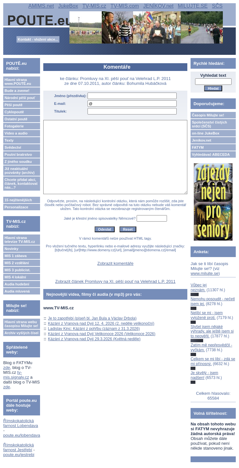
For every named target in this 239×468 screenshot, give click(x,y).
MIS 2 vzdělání (17, 263)
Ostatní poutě (16, 119)
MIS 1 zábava (15, 256)
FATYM (197, 147)
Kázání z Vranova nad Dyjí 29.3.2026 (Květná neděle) (94, 339)
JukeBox (68, 6)
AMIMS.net (41, 6)
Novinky (11, 249)
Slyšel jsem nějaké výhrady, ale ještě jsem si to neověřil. (212, 331)
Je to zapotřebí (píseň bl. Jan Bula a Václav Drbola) (92, 318)
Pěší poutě (14, 105)
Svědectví (13, 147)
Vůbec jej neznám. (198, 287)
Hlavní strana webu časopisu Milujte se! (21, 324)
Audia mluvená (17, 291)
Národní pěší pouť (20, 98)
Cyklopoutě (14, 112)
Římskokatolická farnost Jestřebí (18, 447)
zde (6, 367)
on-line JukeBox (205, 133)
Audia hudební (17, 284)
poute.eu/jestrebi (18, 454)
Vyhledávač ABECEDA (211, 154)
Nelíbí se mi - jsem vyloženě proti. (207, 315)
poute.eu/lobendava (21, 435)
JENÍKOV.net (158, 6)
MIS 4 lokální (15, 277)
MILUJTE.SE (193, 6)
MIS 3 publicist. (17, 270)
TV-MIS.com (124, 6)
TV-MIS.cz (94, 6)
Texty (9, 140)
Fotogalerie (14, 126)
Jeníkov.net (201, 140)
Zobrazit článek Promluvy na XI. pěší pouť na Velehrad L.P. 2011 (115, 281)
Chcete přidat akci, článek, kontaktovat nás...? (21, 183)
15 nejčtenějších (18, 200)
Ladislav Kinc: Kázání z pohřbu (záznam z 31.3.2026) (94, 328)
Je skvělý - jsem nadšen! (204, 375)
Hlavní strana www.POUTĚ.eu (18, 81)
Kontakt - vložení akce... (38, 39)
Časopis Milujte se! (208, 115)
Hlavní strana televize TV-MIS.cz (20, 240)
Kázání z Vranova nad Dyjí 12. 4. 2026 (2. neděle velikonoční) (101, 323)
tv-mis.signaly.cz (16, 375)
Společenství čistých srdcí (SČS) (209, 124)
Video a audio (16, 133)
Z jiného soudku (18, 162)
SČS (217, 6)
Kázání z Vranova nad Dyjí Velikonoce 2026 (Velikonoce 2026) (101, 334)
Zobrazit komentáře (115, 263)
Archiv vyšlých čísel (21, 333)
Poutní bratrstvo (18, 154)
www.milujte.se (204, 273)
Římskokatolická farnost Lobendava (20, 423)
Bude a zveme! (17, 91)
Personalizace (16, 207)
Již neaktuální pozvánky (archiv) (20, 170)
